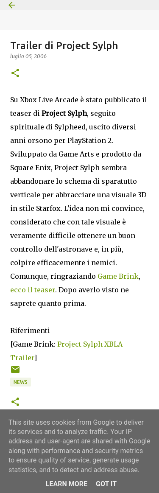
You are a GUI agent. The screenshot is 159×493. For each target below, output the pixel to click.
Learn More (66, 484)
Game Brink (118, 276)
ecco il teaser (32, 290)
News (21, 382)
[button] (15, 73)
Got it (106, 484)
